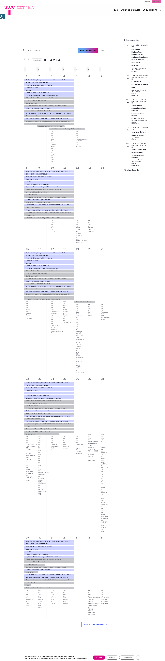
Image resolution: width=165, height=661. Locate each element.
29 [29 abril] (27, 537)
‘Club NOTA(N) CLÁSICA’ (54, 229)
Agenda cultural (130, 10)
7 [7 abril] (101, 76)
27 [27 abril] (89, 378)
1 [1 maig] (51, 537)
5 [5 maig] (101, 537)
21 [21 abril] (102, 249)
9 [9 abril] (39, 167)
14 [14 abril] (102, 167)
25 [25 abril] (64, 378)
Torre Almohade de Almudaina (137, 156)
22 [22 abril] (27, 378)
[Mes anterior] (24, 58)
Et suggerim (150, 10)
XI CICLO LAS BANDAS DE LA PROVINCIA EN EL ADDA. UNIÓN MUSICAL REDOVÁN (104, 493)
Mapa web (20, 654)
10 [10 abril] (52, 167)
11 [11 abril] (64, 167)
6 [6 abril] (89, 76)
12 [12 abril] (77, 167)
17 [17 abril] (52, 249)
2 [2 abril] (39, 76)
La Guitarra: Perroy (91, 314)
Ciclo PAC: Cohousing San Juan (79, 315)
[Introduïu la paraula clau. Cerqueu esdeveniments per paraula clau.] (49, 50)
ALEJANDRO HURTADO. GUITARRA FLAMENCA (105, 600)
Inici (116, 10)
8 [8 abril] (26, 167)
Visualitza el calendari (131, 170)
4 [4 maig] (89, 537)
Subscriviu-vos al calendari (94, 624)
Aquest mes (37, 60)
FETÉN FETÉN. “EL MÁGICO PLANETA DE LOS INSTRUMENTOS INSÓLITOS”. (81, 235)
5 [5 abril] (76, 76)
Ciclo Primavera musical (66, 446)
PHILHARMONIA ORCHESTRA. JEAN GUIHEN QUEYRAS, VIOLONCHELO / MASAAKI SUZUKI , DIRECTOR (93, 451)
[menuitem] (147, 1)
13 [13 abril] (89, 167)
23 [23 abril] (39, 378)
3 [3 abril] (51, 76)
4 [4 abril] (64, 76)
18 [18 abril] (64, 249)
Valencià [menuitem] (156, 2)
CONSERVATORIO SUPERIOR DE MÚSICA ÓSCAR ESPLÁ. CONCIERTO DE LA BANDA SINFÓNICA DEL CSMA (44, 484)
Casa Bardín (135, 65)
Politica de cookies (56, 654)
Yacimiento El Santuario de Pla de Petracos (138, 108)
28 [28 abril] (102, 378)
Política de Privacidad (37, 654)
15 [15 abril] (27, 249)
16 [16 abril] (39, 249)
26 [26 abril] (77, 378)
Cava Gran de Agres (138, 132)
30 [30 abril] (39, 537)
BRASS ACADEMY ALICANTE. (91, 229)
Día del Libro (39, 446)
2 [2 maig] (64, 537)
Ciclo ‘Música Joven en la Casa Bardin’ (40, 602)
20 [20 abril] (89, 249)
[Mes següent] (28, 58)
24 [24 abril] (52, 378)
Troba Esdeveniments (88, 50)
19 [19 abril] (77, 249)
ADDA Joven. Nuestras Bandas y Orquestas (29, 314)
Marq (133, 87)
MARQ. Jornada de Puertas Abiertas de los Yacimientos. (67, 316)
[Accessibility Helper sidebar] (2, 16)
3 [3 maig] (76, 537)
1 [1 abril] (26, 76)
